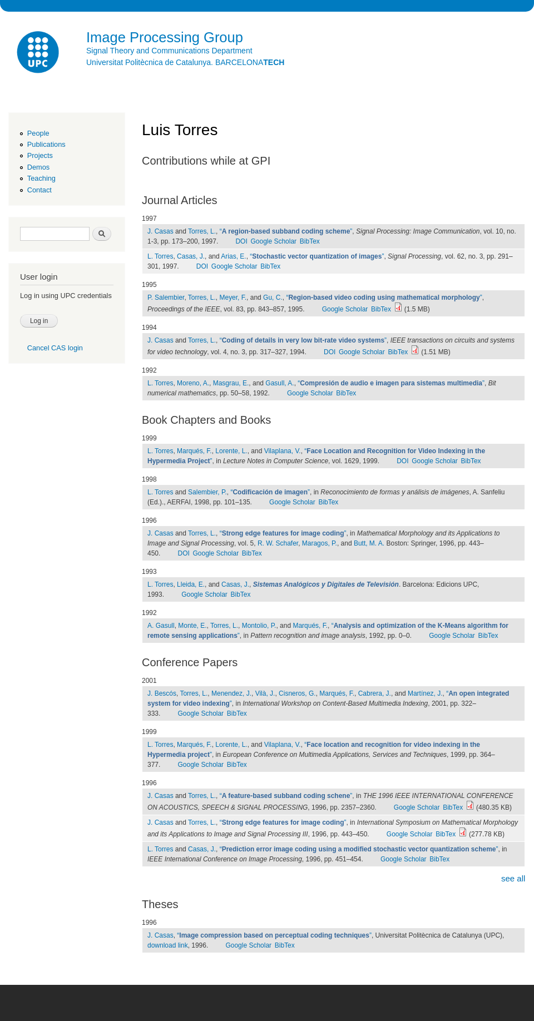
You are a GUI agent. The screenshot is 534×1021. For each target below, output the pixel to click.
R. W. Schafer (278, 543)
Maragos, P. (319, 543)
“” (286, 231)
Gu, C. (273, 297)
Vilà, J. (265, 693)
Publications (46, 144)
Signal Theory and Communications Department (169, 50)
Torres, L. (202, 231)
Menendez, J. (231, 693)
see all (513, 878)
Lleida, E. (191, 584)
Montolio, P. (259, 626)
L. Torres (160, 256)
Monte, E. (192, 626)
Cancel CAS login (55, 348)
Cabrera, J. (374, 693)
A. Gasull (161, 626)
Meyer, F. (232, 297)
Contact (39, 190)
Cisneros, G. (297, 693)
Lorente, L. (231, 451)
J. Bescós (161, 693)
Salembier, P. (207, 492)
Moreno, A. (193, 383)
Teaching (41, 178)
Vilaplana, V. (282, 451)
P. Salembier (165, 297)
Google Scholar (273, 241)
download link (167, 945)
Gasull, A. (279, 383)
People (38, 133)
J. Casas (160, 231)
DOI (241, 241)
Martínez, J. (425, 693)
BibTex (310, 241)
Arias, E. (233, 256)
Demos (38, 167)
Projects (40, 155)
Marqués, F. (194, 451)
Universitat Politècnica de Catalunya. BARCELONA (185, 62)
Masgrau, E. (231, 383)
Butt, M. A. (369, 543)
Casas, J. (191, 256)
